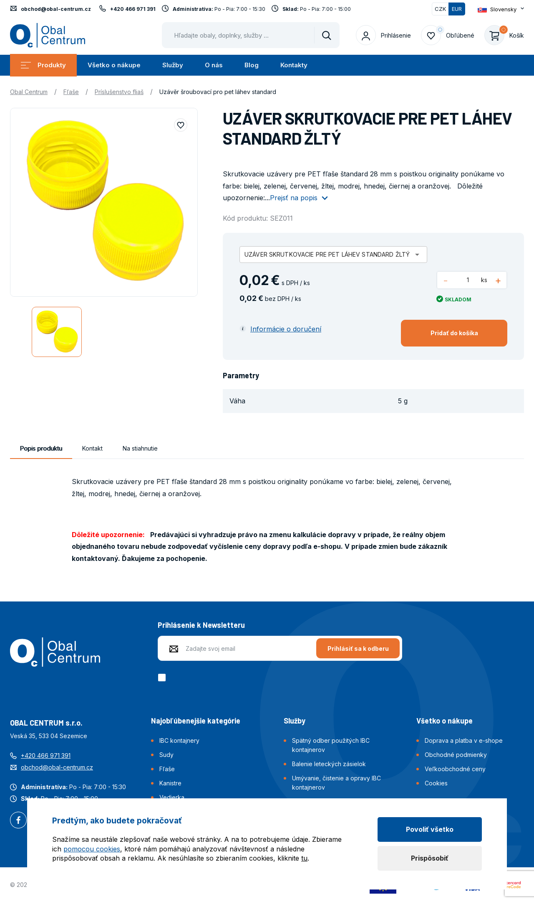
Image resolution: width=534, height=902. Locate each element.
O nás (214, 65)
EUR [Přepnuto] (457, 8)
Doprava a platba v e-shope (464, 740)
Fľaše (71, 91)
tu (304, 858)
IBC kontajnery (179, 740)
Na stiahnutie (140, 448)
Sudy (166, 754)
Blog (251, 65)
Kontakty (293, 65)
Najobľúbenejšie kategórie (195, 720)
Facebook (18, 821)
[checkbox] (163, 677)
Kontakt (92, 448)
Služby (172, 65)
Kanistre (170, 783)
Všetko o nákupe (114, 65)
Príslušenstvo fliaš (119, 91)
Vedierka (171, 797)
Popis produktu (41, 448)
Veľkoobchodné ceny (455, 768)
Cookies (436, 783)
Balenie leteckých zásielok (329, 763)
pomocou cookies (91, 849)
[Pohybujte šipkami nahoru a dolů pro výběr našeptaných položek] (251, 35)
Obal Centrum (29, 91)
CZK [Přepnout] (440, 8)
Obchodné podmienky (456, 754)
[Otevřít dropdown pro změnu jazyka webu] (501, 9)
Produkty (43, 65)
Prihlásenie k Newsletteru (201, 624)
